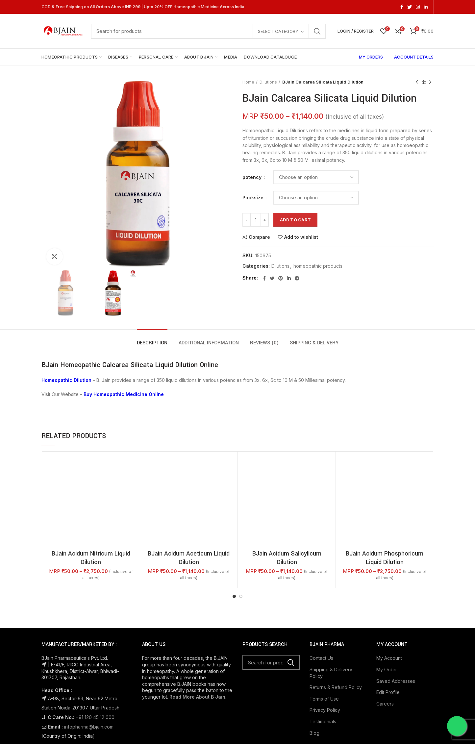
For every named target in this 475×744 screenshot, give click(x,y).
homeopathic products (317, 266)
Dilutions (268, 82)
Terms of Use (324, 699)
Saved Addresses (395, 681)
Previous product (417, 82)
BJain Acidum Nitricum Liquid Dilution (91, 557)
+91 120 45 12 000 (95, 717)
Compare (259, 237)
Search (317, 31)
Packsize (253, 197)
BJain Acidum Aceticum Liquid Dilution (189, 557)
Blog (314, 733)
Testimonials (323, 721)
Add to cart (295, 219)
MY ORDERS (371, 57)
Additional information (209, 342)
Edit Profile (388, 692)
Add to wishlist (301, 237)
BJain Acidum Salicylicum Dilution (286, 557)
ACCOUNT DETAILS (414, 57)
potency (252, 177)
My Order (386, 669)
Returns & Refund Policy (336, 687)
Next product (430, 82)
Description (152, 342)
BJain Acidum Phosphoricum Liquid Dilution (384, 557)
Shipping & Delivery (314, 342)
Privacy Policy (325, 710)
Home (248, 82)
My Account (389, 658)
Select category (278, 31)
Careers (385, 704)
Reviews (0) (264, 342)
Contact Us (321, 658)
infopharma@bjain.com (88, 727)
